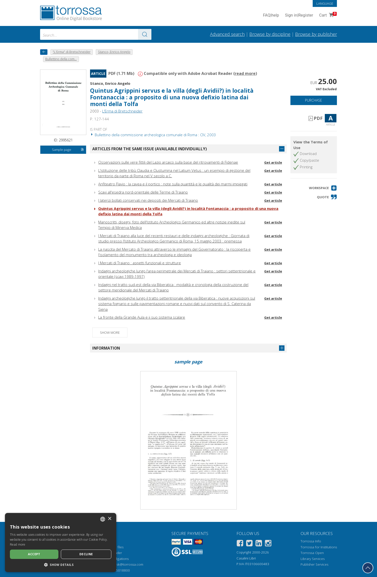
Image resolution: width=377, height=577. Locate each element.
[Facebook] (240, 544)
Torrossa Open (312, 553)
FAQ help (271, 15)
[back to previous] (43, 52)
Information (106, 348)
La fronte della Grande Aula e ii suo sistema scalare (141, 317)
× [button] (109, 519)
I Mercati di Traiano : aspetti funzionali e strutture (139, 262)
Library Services (313, 558)
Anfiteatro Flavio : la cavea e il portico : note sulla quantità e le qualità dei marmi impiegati (172, 183)
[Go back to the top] (367, 567)
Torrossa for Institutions (319, 547)
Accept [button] (34, 554)
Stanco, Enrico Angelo (110, 83)
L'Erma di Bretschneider (122, 111)
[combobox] (95, 34)
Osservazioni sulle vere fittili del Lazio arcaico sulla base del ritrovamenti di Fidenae (168, 162)
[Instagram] (268, 544)
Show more (110, 332)
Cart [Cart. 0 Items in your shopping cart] (327, 15)
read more (245, 73)
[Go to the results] (144, 34)
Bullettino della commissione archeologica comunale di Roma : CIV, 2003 (153, 134)
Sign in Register (299, 15)
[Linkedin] (259, 544)
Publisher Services (314, 564)
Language (324, 3)
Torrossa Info (311, 541)
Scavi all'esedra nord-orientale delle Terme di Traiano (143, 192)
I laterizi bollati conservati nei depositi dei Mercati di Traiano (148, 200)
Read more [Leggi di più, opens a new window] (17, 544)
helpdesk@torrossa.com (124, 564)
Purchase (313, 100)
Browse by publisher (316, 34)
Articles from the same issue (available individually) (149, 149)
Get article (273, 162)
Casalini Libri (246, 558)
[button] (323, 188)
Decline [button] (86, 554)
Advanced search (227, 34)
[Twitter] (249, 544)
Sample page (68, 149)
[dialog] (60, 542)
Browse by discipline (269, 34)
